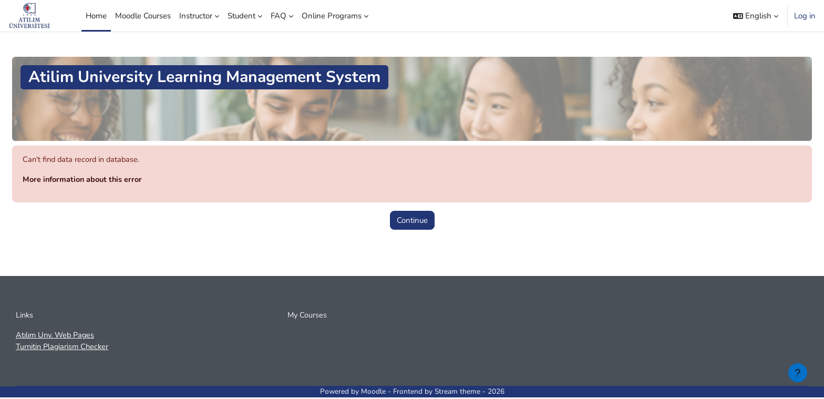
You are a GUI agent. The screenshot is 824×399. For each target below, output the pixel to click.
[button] (755, 16)
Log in (805, 16)
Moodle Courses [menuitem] (143, 16)
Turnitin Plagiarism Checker (64, 348)
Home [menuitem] (96, 16)
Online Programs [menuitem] (332, 16)
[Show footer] (797, 372)
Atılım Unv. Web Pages (57, 336)
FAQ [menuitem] (278, 16)
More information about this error (85, 180)
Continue (412, 221)
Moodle (373, 393)
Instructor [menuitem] (195, 16)
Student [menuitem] (241, 16)
